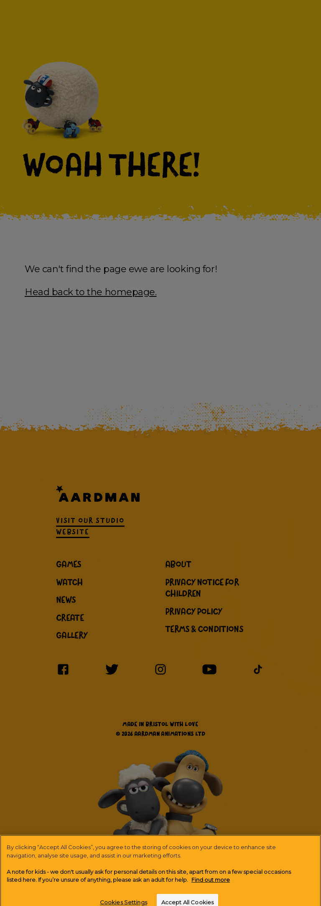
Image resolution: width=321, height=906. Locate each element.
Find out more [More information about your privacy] (210, 883)
